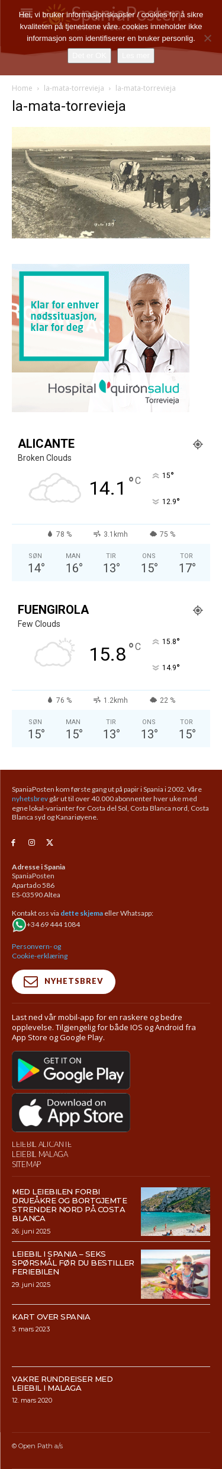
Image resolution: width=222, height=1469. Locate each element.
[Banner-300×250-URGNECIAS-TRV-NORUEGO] (100, 409)
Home (22, 88)
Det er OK (89, 55)
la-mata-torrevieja (74, 88)
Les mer (136, 55)
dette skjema (81, 913)
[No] (207, 38)
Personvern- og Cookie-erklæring (39, 951)
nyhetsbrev (30, 798)
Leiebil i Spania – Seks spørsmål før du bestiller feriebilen (73, 1262)
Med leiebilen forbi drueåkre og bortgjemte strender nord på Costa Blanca (69, 1205)
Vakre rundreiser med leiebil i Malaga (62, 1383)
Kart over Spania (51, 1316)
